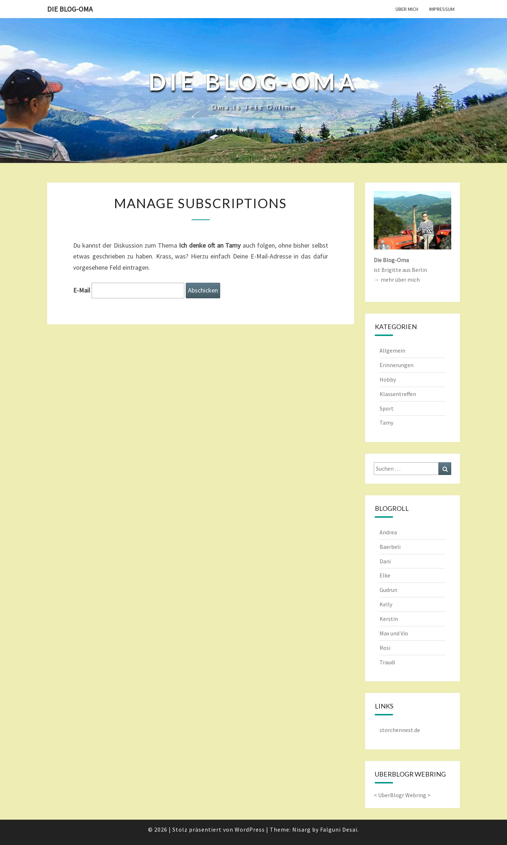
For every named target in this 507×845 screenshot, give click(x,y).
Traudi (387, 662)
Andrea (388, 532)
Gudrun (388, 589)
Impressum (441, 9)
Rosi (385, 647)
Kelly (386, 604)
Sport (387, 408)
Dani (385, 561)
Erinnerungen (397, 365)
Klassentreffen (398, 394)
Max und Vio (394, 633)
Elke (385, 575)
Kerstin (389, 618)
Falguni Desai (338, 829)
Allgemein (392, 350)
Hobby (388, 379)
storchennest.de (400, 729)
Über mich (406, 9)
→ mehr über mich (397, 279)
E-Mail (81, 290)
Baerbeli (390, 546)
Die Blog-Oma (70, 8)
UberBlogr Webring (402, 795)
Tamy (386, 422)
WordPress (250, 829)
